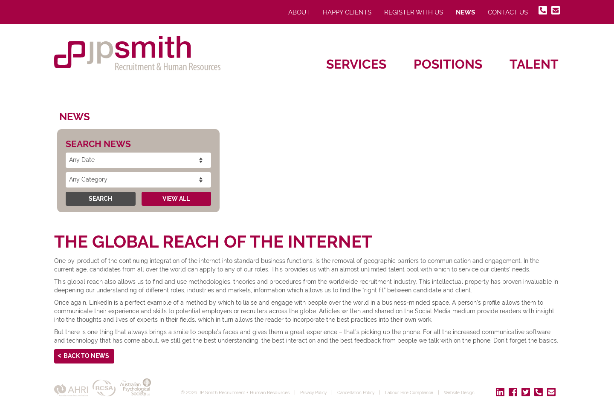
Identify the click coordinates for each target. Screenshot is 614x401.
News (465, 12)
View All (176, 198)
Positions (448, 64)
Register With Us (413, 12)
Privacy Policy (315, 386)
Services (356, 64)
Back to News (86, 355)
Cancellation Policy (361, 386)
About (299, 12)
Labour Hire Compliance (419, 386)
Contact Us (508, 12)
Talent (534, 64)
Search (100, 198)
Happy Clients (347, 12)
